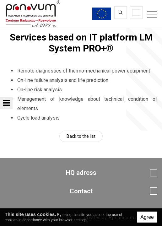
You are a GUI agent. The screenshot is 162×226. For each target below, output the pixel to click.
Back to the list (81, 136)
